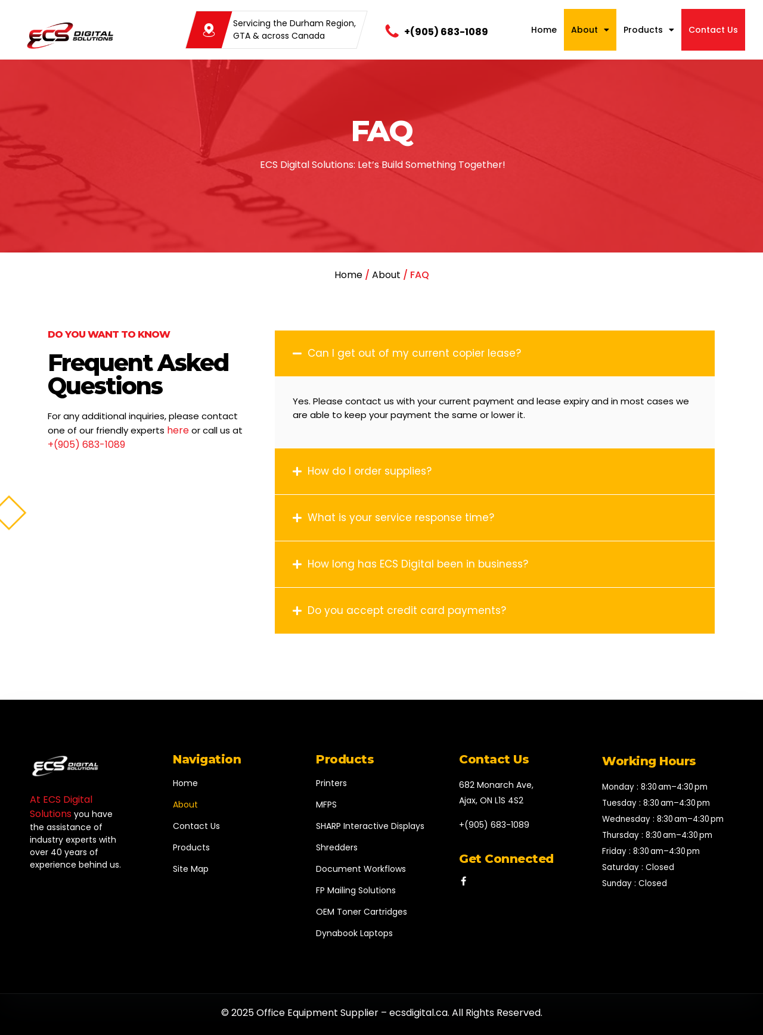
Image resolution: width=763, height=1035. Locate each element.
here (178, 430)
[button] (495, 353)
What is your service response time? (401, 517)
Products (649, 30)
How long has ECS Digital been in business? (418, 564)
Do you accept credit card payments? (407, 610)
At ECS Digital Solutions (61, 807)
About (590, 30)
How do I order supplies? (370, 471)
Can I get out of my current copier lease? (414, 353)
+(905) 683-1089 (446, 32)
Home (544, 30)
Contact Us (713, 30)
